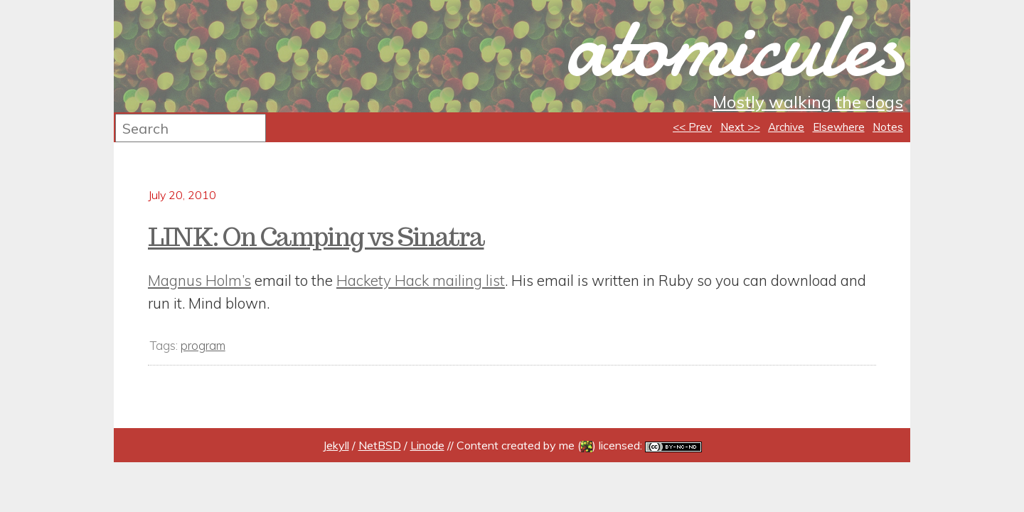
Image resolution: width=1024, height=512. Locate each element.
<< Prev (692, 127)
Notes (888, 127)
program (203, 345)
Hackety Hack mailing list (420, 280)
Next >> (740, 127)
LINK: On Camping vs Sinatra (316, 236)
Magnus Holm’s (199, 280)
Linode (427, 445)
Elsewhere (839, 127)
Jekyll (336, 445)
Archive (786, 127)
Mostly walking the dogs (808, 101)
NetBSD (379, 445)
